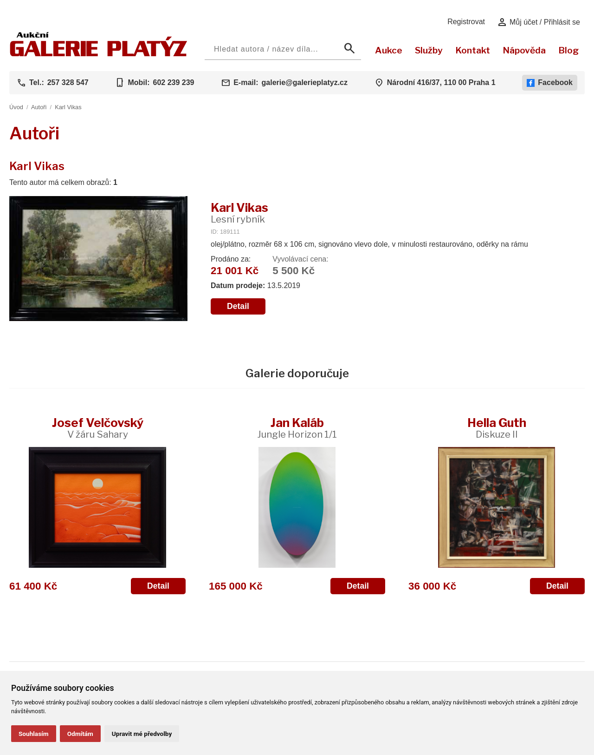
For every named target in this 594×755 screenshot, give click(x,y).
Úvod (16, 107)
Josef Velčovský (97, 427)
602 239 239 (173, 82)
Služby (429, 50)
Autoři (38, 107)
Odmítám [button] (80, 733)
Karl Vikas (68, 107)
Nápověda (524, 50)
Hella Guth (496, 427)
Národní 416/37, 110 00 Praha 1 (441, 82)
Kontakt (472, 50)
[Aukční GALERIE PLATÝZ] (98, 54)
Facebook (550, 83)
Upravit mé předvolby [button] (142, 733)
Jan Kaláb (297, 427)
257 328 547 (68, 82)
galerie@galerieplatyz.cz (305, 82)
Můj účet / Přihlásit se (539, 22)
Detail (238, 306)
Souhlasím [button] (34, 733)
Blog (568, 50)
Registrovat (466, 22)
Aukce (388, 50)
